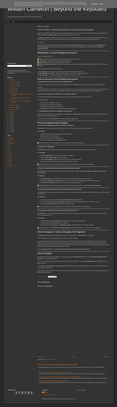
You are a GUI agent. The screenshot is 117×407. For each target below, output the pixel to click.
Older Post (106, 356)
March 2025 (13, 105)
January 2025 (13, 109)
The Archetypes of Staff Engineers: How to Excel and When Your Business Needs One (60, 376)
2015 (10, 124)
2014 (10, 127)
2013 (10, 129)
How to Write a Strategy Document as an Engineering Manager (54, 381)
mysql (10, 152)
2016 (10, 122)
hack (10, 149)
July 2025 (12, 88)
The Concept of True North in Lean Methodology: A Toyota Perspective (56, 372)
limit (10, 151)
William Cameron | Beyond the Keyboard (56, 9)
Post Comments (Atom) (50, 359)
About (13, 21)
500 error (11, 138)
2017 (10, 120)
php (10, 158)
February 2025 (14, 107)
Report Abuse (81, 390)
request (10, 164)
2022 (10, 116)
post (10, 162)
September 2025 (14, 86)
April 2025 (13, 92)
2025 (10, 80)
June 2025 (13, 90)
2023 (10, 114)
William (46, 392)
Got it (101, 4)
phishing (11, 156)
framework (11, 143)
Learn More (94, 4)
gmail (10, 147)
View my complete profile (48, 394)
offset (10, 154)
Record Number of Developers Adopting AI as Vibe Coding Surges (57, 364)
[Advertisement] (73, 341)
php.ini (10, 160)
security (10, 165)
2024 (10, 112)
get (9, 145)
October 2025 (13, 84)
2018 (10, 118)
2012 (10, 131)
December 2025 (14, 81)
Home (7, 21)
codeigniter (11, 139)
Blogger (73, 399)
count (10, 141)
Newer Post (41, 356)
